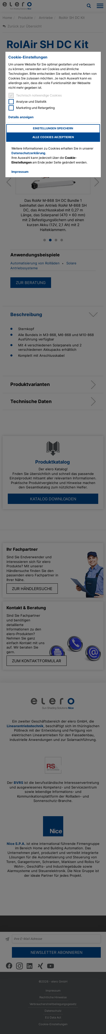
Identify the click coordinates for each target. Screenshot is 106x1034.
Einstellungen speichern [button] (53, 128)
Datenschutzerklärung (28, 153)
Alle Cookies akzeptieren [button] (53, 137)
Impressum (20, 172)
